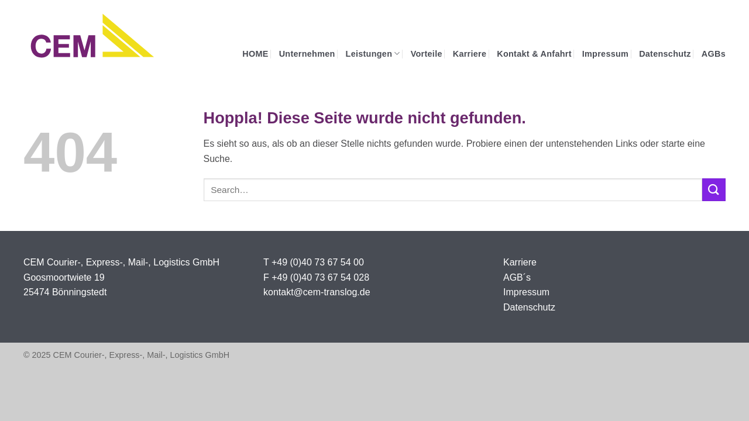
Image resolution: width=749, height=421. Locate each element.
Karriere (470, 53)
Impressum (605, 53)
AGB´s (517, 277)
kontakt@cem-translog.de (316, 292)
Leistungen (373, 53)
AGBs (714, 53)
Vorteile (426, 53)
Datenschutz (665, 53)
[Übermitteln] (714, 189)
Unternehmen (307, 53)
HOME (255, 53)
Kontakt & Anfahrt (534, 53)
